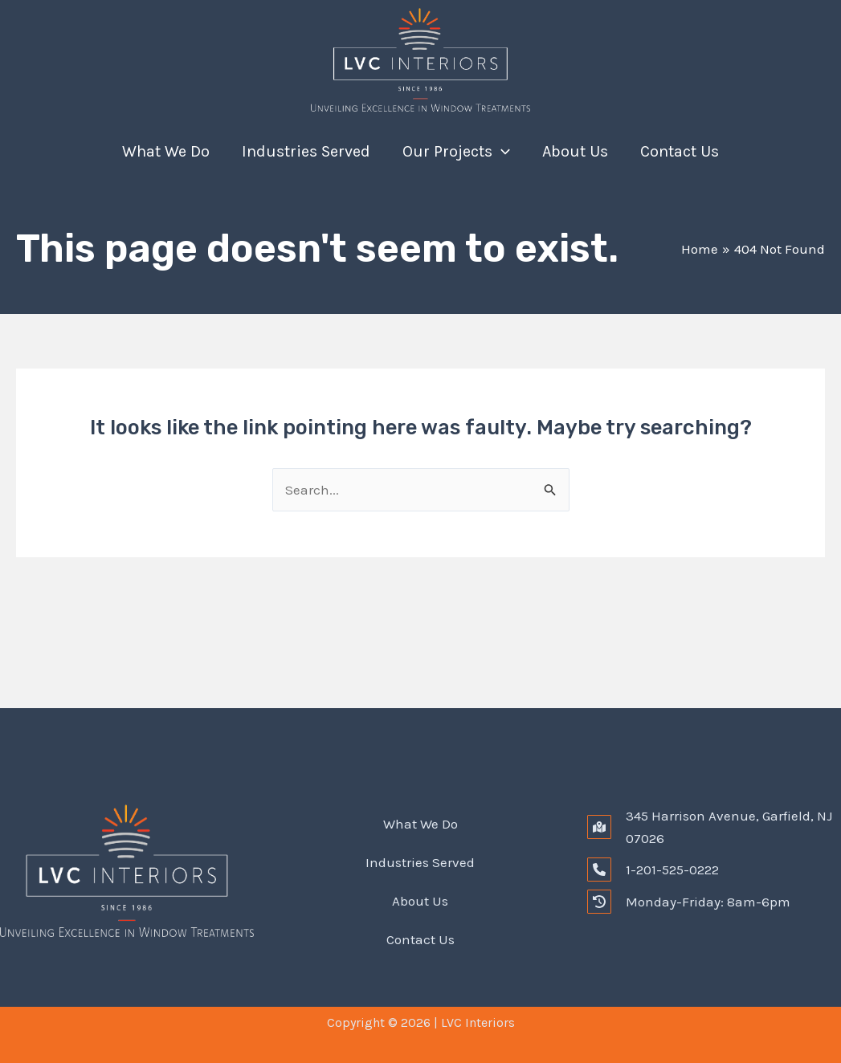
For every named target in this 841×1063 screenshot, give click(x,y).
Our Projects (456, 152)
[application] (501, 152)
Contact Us (679, 151)
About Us (575, 151)
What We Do (166, 151)
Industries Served (306, 151)
